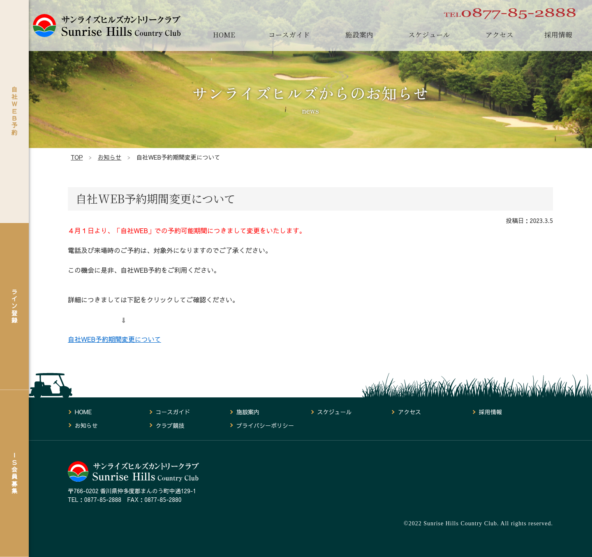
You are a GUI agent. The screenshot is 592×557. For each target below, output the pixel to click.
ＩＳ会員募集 (14, 473)
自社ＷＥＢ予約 (14, 111)
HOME (224, 34)
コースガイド (289, 34)
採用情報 (558, 34)
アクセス (499, 34)
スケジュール (429, 34)
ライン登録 (14, 305)
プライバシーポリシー (265, 425)
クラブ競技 (169, 425)
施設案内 (359, 34)
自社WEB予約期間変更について (114, 338)
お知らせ (86, 425)
